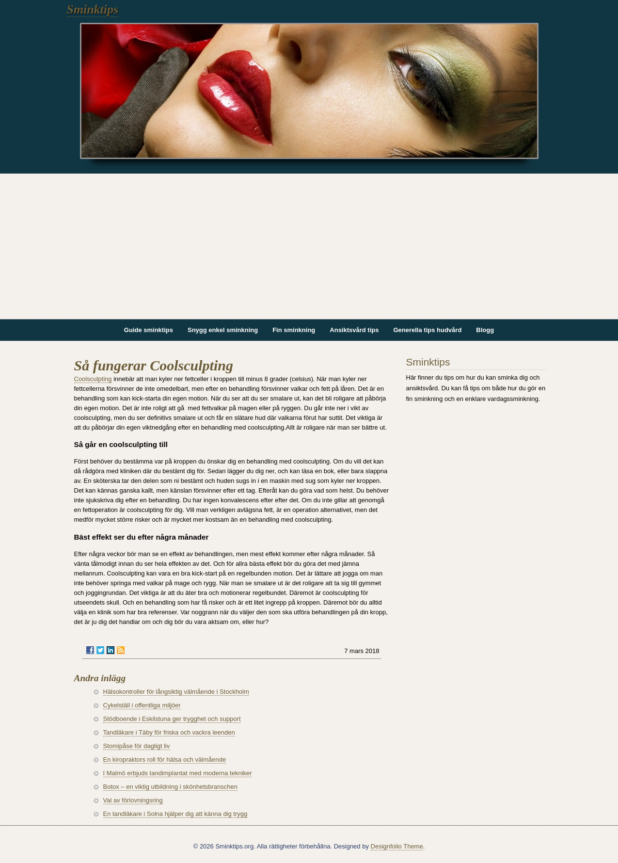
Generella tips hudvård (427, 330)
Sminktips (93, 9)
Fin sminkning (293, 330)
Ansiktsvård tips (354, 330)
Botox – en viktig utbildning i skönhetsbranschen (170, 786)
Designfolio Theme (397, 846)
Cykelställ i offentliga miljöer (142, 705)
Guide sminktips (148, 330)
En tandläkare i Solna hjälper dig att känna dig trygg (175, 813)
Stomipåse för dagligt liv (136, 746)
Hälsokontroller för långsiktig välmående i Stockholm (176, 691)
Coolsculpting (93, 379)
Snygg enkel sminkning (223, 330)
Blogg (485, 330)
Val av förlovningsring (133, 800)
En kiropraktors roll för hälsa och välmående (164, 759)
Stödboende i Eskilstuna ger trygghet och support (172, 718)
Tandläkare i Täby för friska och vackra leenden (169, 732)
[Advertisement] (309, 246)
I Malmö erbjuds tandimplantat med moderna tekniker (177, 773)
